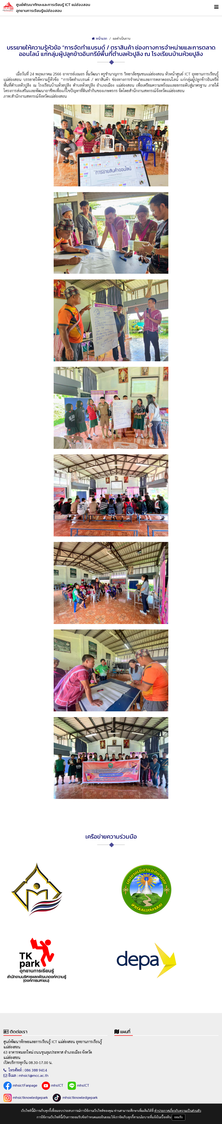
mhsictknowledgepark (25, 1098)
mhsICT (52, 1086)
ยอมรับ (178, 1117)
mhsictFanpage (20, 1086)
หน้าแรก (99, 38)
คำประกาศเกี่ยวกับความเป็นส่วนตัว (177, 1110)
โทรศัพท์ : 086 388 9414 (25, 1070)
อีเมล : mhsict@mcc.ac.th (25, 1075)
